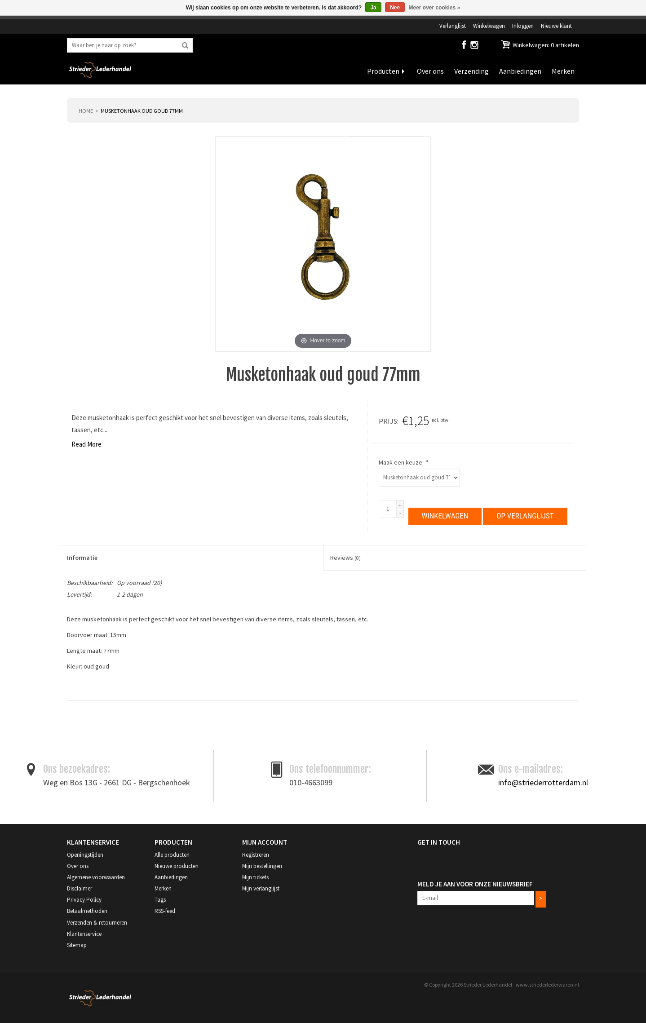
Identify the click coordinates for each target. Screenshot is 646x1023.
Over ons (430, 70)
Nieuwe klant (556, 25)
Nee (395, 7)
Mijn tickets (255, 877)
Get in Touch (438, 841)
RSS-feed (165, 911)
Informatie (82, 558)
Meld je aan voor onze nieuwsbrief (475, 883)
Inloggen (523, 25)
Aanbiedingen (520, 70)
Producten (383, 70)
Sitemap (77, 944)
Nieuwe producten (177, 865)
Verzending (471, 70)
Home (86, 110)
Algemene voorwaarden (96, 877)
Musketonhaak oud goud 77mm (142, 110)
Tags (160, 899)
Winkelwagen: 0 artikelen (545, 45)
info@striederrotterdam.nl (543, 782)
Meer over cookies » (434, 7)
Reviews (345, 558)
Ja (373, 7)
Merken (563, 70)
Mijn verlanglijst (260, 888)
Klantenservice (84, 933)
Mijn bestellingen (262, 865)
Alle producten (172, 854)
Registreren (255, 854)
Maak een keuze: (403, 462)
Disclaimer (79, 888)
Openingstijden (85, 854)
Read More (86, 444)
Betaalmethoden (87, 911)
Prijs (388, 420)
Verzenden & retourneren (97, 922)
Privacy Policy (84, 899)
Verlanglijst (452, 25)
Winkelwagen (489, 25)
